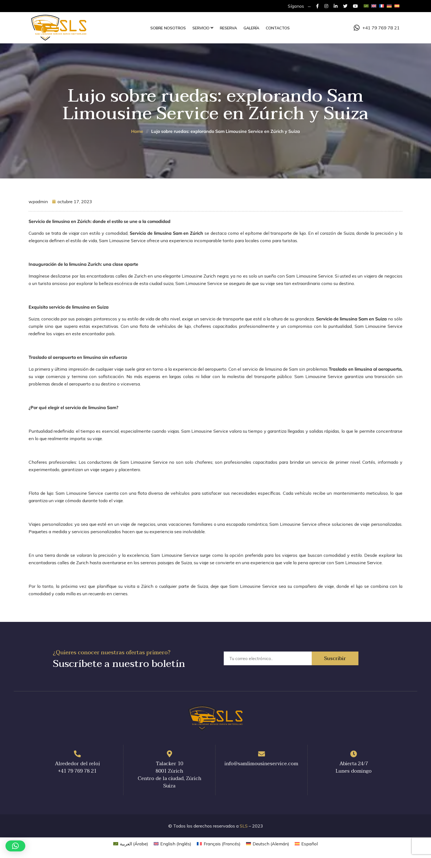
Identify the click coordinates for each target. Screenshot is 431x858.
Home (137, 131)
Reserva (228, 28)
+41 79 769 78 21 (377, 27)
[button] (15, 845)
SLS (244, 826)
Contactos (278, 28)
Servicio (200, 28)
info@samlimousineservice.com (261, 763)
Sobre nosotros (168, 28)
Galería (251, 28)
